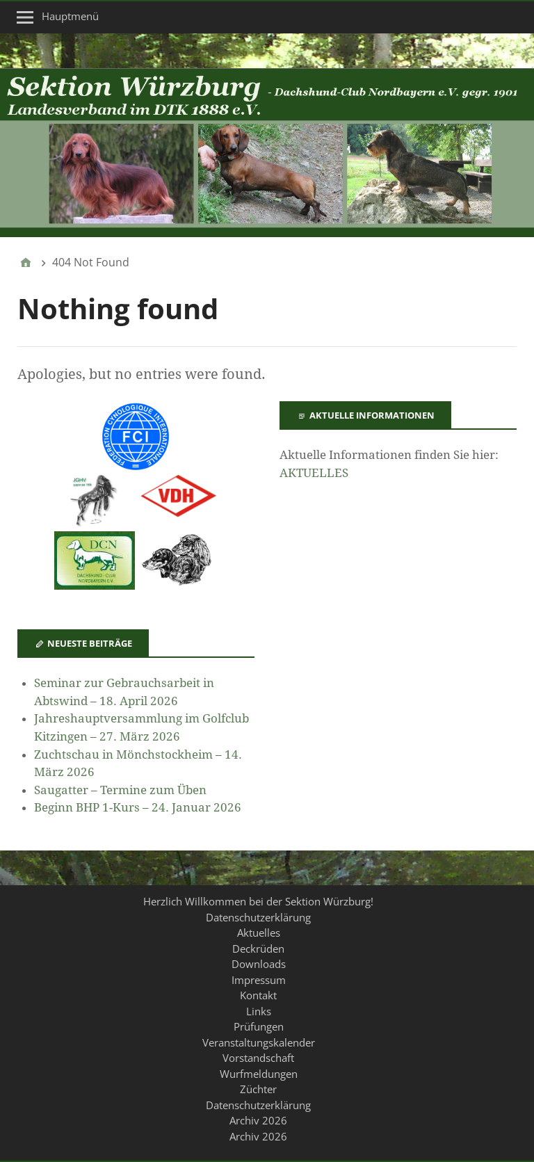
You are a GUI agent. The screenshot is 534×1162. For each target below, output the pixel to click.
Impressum (259, 980)
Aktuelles (258, 932)
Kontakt (258, 995)
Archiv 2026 (258, 1120)
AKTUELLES (314, 473)
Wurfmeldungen (259, 1074)
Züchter (258, 1089)
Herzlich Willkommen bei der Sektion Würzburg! (258, 901)
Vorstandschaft (258, 1058)
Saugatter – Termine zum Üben (120, 790)
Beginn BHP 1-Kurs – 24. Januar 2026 (137, 807)
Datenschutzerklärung (258, 917)
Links (258, 1011)
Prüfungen (259, 1026)
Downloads (259, 964)
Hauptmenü (70, 16)
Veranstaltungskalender (258, 1042)
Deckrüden (258, 948)
